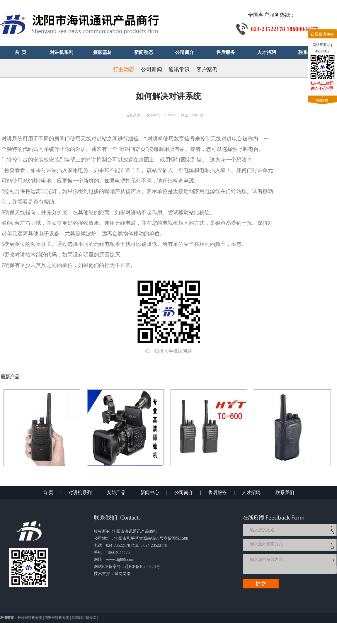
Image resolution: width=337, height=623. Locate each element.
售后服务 (217, 492)
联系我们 (284, 492)
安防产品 (116, 492)
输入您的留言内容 (291, 563)
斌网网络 (122, 573)
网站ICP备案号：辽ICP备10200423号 (127, 566)
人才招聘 (251, 492)
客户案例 (206, 69)
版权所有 (102, 531)
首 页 (48, 492)
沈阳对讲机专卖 (84, 618)
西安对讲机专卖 (57, 618)
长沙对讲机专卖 (30, 618)
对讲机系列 (80, 492)
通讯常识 (179, 69)
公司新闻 (151, 69)
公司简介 (183, 492)
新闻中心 (149, 492)
